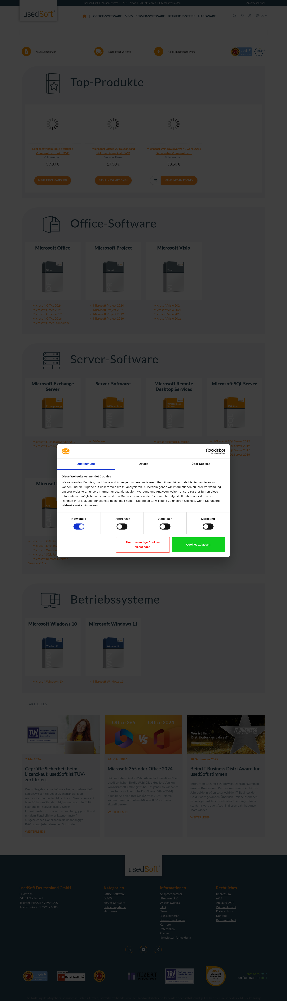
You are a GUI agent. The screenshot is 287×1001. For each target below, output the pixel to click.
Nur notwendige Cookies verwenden (143, 545)
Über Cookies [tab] (201, 464)
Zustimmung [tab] (86, 464)
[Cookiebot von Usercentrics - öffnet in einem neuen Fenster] (208, 451)
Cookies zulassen (198, 544)
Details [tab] (143, 464)
